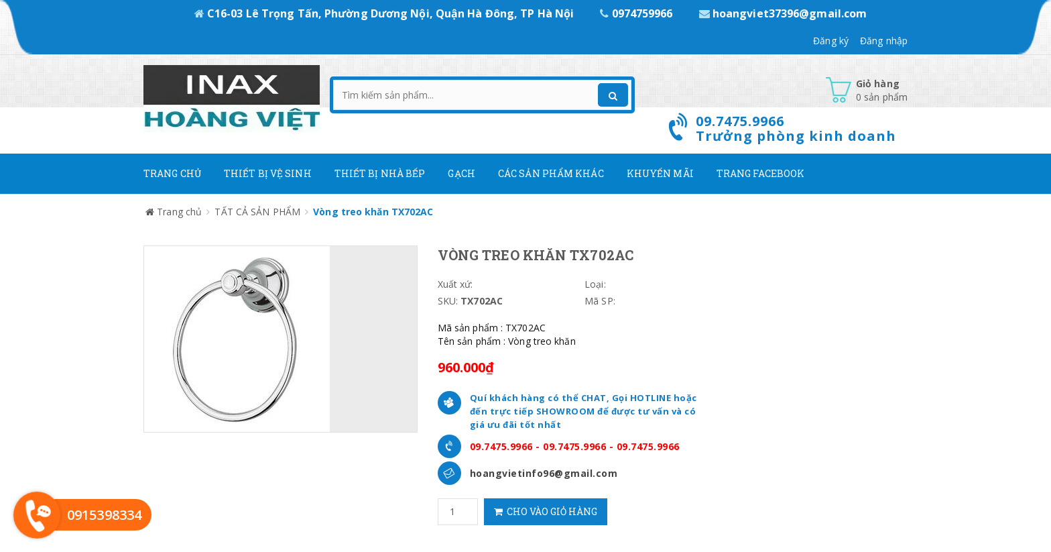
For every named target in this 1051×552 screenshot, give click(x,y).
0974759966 (637, 13)
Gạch (461, 173)
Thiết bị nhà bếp (380, 173)
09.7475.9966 (501, 446)
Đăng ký (831, 40)
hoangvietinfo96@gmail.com (544, 473)
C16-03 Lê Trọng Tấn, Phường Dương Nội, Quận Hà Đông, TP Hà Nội (385, 13)
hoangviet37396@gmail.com (783, 13)
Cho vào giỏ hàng (545, 511)
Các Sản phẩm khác (551, 173)
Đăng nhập (884, 40)
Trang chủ (172, 173)
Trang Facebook (760, 173)
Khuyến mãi (660, 173)
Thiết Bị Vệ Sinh (268, 173)
